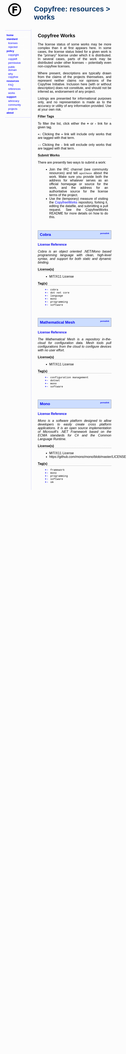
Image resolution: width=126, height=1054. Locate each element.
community (14, 104)
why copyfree (13, 75)
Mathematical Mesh (57, 326)
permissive (14, 62)
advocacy (13, 100)
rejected (13, 46)
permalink (104, 233)
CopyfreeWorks (66, 202)
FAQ (10, 84)
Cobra (45, 234)
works (11, 93)
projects (12, 108)
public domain (12, 68)
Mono (45, 410)
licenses (13, 43)
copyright (13, 54)
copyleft (12, 58)
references (14, 88)
